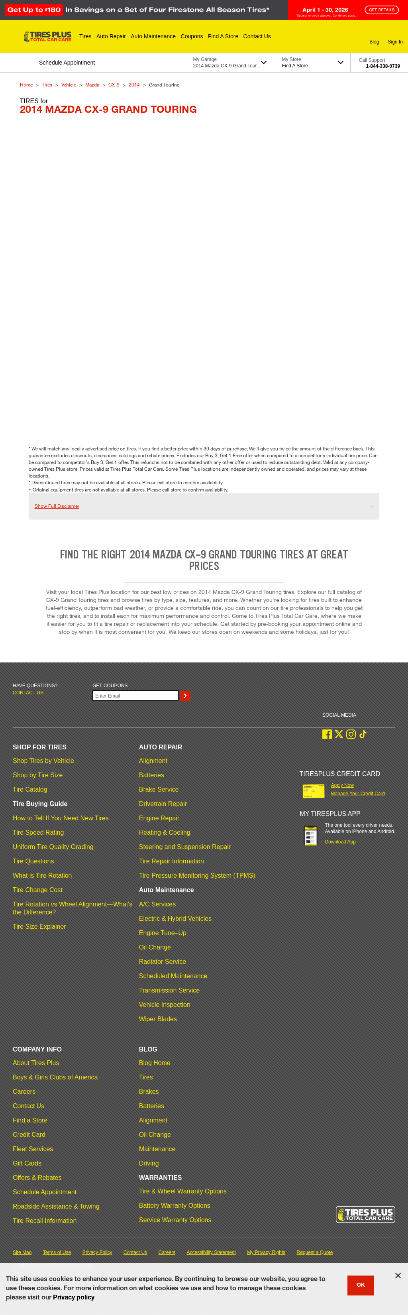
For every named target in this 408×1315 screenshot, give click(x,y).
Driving (149, 1163)
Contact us (28, 693)
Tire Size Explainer (39, 926)
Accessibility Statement (211, 1252)
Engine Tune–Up (162, 933)
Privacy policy (73, 1298)
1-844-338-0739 (383, 66)
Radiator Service (162, 961)
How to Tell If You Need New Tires (61, 818)
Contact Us (28, 1106)
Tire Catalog (30, 789)
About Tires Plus (36, 1062)
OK (361, 1285)
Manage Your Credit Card (358, 793)
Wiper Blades (158, 1019)
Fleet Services (33, 1149)
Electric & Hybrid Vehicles (175, 918)
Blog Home (155, 1062)
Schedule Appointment (44, 1192)
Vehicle (68, 84)
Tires (47, 84)
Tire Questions (33, 861)
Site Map (22, 1252)
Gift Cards (27, 1163)
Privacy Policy (97, 1252)
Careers (24, 1091)
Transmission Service (169, 990)
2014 (134, 84)
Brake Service (159, 789)
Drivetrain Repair (163, 803)
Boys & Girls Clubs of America (55, 1077)
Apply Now (342, 785)
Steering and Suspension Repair (185, 846)
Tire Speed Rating (38, 832)
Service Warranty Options (175, 1220)
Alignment (153, 760)
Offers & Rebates (37, 1177)
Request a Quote (315, 1252)
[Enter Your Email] (135, 695)
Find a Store (30, 1120)
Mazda (92, 84)
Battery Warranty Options (174, 1205)
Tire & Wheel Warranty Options (183, 1191)
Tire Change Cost (38, 889)
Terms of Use (57, 1252)
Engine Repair (159, 818)
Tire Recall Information (44, 1220)
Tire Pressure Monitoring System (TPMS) (197, 875)
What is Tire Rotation (42, 875)
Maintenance (157, 1149)
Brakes (149, 1091)
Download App (340, 842)
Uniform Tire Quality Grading (53, 846)
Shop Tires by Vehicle (43, 760)
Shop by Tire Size (38, 775)
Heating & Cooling (164, 832)
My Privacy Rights (266, 1252)
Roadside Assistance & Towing (56, 1206)
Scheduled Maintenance (173, 976)
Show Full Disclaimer (57, 506)
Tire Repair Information (171, 861)
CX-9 (114, 84)
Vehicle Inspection (164, 1004)
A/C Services (157, 904)
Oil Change (155, 947)
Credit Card (29, 1134)
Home (26, 84)
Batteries (151, 775)
